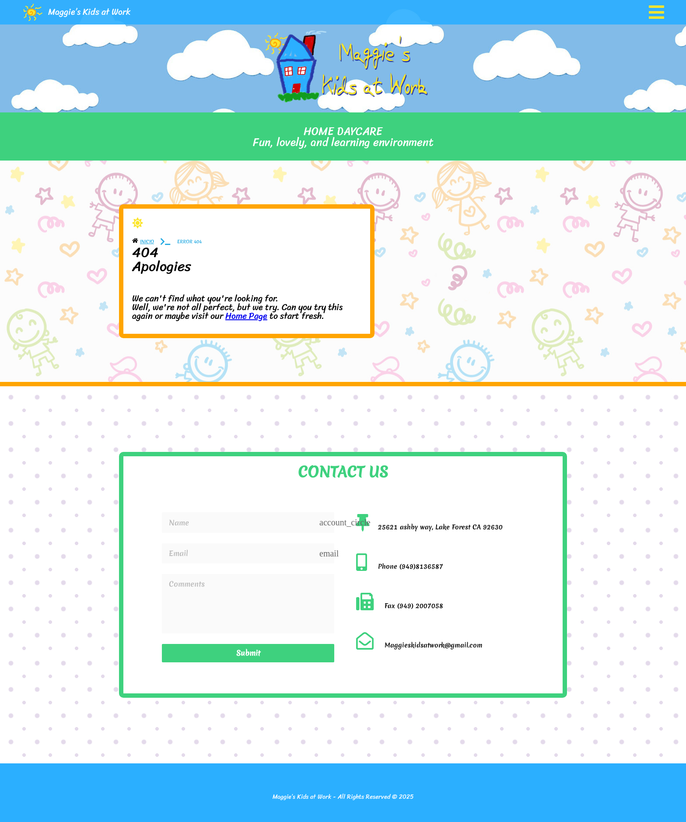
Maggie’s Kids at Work (89, 12)
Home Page (246, 316)
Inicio (147, 241)
